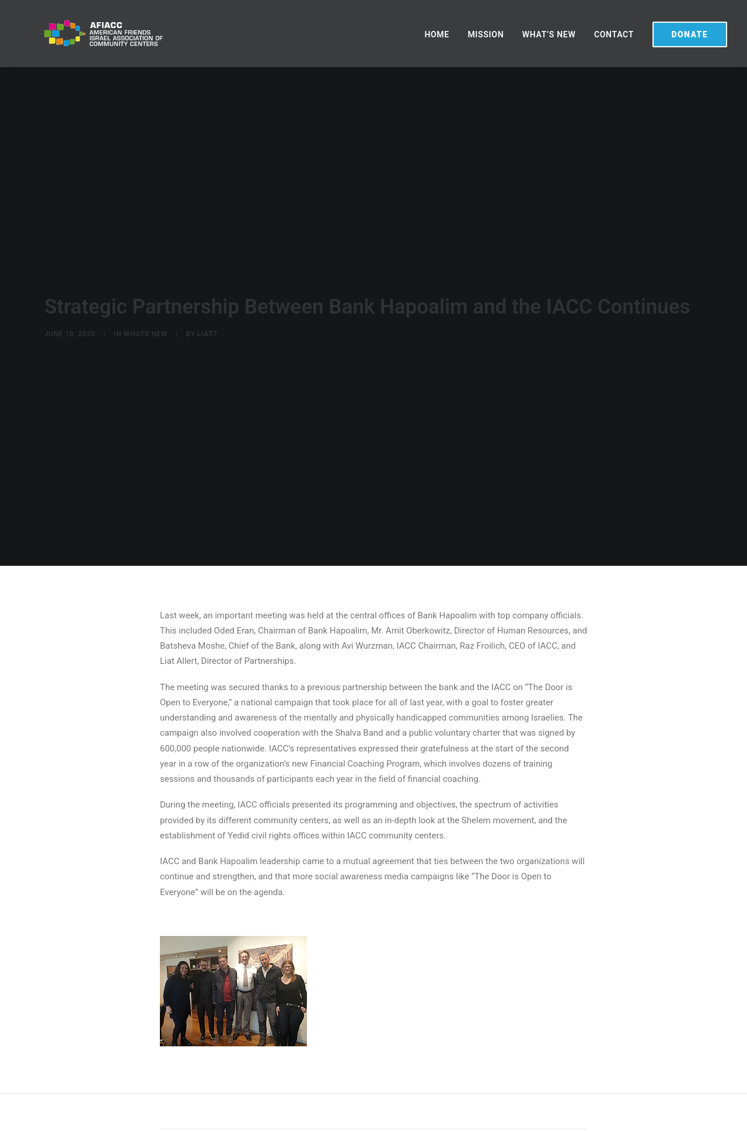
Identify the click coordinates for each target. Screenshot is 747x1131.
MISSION (485, 34)
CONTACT (614, 34)
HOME (436, 34)
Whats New (145, 329)
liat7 (207, 329)
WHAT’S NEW (549, 34)
